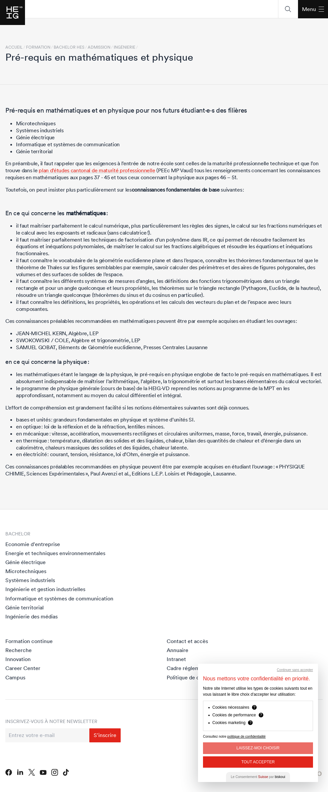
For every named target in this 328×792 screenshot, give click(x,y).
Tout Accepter (258, 762)
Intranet (176, 659)
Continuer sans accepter (295, 670)
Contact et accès (187, 641)
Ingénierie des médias (31, 616)
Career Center (22, 668)
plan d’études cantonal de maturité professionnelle (97, 170)
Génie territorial (24, 607)
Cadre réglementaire (192, 668)
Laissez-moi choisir (257, 748)
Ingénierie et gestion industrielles (45, 589)
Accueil (14, 47)
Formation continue (29, 641)
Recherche (18, 650)
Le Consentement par (258, 777)
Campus (15, 677)
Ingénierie (124, 47)
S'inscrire (105, 735)
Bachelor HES (69, 47)
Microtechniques (25, 571)
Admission (99, 47)
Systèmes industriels (30, 580)
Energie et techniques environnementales (55, 553)
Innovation (18, 659)
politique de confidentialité (246, 736)
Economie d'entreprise (32, 544)
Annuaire (177, 650)
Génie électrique (25, 562)
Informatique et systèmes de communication (59, 598)
